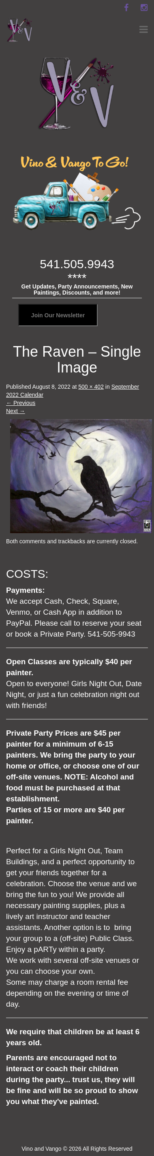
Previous (20, 403)
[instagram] (144, 7)
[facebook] (126, 7)
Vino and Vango (41, 1148)
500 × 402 (91, 386)
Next (15, 411)
